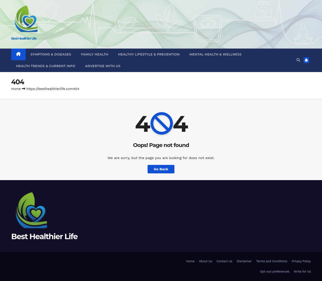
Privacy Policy (301, 261)
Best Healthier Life (23, 38)
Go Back (161, 169)
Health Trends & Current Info (45, 66)
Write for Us (302, 271)
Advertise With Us (103, 66)
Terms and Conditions (271, 261)
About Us (205, 261)
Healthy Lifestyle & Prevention (149, 54)
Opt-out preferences (274, 271)
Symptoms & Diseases (51, 54)
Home (16, 89)
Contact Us (224, 261)
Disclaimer (244, 261)
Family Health (94, 54)
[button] (298, 60)
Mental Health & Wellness (215, 54)
